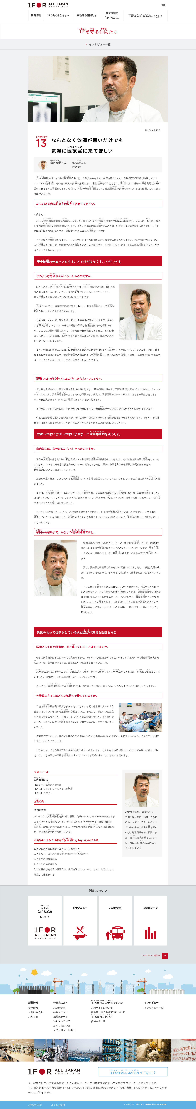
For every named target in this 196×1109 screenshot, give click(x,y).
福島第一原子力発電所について (108, 1012)
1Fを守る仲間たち (87, 15)
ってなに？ (133, 1072)
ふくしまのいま (61, 1025)
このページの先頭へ (154, 955)
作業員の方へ (60, 1002)
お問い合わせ (35, 1104)
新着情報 (36, 15)
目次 (163, 5)
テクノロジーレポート (65, 1030)
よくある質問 (58, 1104)
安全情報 (33, 1007)
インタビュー (151, 1002)
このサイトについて (102, 1007)
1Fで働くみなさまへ (58, 15)
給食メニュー (60, 1012)
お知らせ (33, 1016)
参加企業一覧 (98, 1021)
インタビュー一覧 (100, 44)
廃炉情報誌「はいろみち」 (111, 15)
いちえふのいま (61, 1021)
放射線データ (60, 1016)
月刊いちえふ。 (36, 1012)
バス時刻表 (59, 1007)
